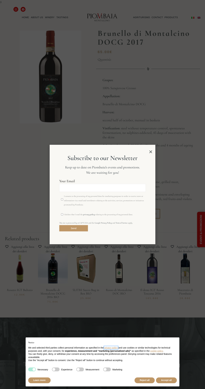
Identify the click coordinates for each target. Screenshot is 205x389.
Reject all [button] (144, 380)
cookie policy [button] (156, 351)
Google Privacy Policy (103, 223)
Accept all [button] (166, 380)
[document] (102, 194)
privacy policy (89, 214)
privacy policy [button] (111, 347)
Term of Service (121, 223)
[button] (151, 152)
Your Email (102, 185)
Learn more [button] (39, 380)
